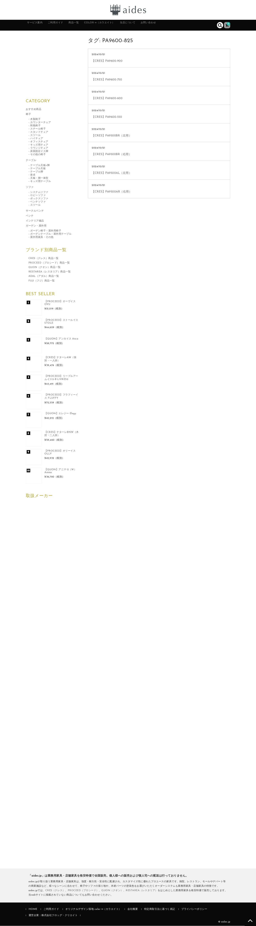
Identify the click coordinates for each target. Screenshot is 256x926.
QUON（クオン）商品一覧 (44, 267)
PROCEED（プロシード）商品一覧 (49, 263)
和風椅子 (35, 126)
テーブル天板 (38, 168)
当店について (151, 25)
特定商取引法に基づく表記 (159, 909)
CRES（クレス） (55, 890)
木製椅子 (35, 119)
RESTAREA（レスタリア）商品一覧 (49, 272)
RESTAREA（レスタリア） (142, 890)
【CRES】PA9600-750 (107, 79)
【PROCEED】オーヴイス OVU (60, 303)
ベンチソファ (38, 202)
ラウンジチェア (39, 148)
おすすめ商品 (33, 109)
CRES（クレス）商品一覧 (43, 258)
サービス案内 (38, 25)
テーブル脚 (36, 172)
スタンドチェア (39, 132)
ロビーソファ (38, 195)
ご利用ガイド (64, 25)
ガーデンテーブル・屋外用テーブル (50, 234)
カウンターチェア (40, 122)
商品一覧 (86, 25)
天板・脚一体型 (39, 178)
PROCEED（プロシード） (83, 890)
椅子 (28, 114)
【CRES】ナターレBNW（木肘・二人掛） (61, 434)
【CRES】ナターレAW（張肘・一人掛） (60, 359)
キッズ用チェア (39, 145)
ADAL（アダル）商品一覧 (43, 276)
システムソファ (39, 192)
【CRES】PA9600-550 (107, 117)
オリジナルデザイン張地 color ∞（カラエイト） (93, 909)
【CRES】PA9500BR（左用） (112, 135)
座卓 (32, 175)
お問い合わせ (176, 25)
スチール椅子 (38, 129)
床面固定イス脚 (39, 151)
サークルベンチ (35, 211)
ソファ (30, 187)
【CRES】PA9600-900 (107, 61)
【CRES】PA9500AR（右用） (112, 192)
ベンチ (30, 216)
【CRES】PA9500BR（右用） (112, 154)
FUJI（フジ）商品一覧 (41, 281)
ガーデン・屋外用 (36, 226)
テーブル (31, 160)
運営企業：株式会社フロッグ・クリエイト (53, 915)
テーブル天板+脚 (40, 165)
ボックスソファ (39, 198)
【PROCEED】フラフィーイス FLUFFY (61, 397)
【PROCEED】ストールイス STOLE (61, 322)
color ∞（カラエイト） (117, 25)
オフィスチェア (39, 142)
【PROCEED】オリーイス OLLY (60, 452)
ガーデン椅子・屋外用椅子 (45, 231)
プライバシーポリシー (194, 909)
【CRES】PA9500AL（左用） (112, 173)
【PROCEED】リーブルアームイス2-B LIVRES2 (61, 378)
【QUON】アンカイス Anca (61, 339)
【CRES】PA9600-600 (107, 98)
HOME (33, 909)
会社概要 (132, 909)
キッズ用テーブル (40, 181)
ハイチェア (36, 138)
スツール (35, 135)
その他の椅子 (38, 154)
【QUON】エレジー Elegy (60, 413)
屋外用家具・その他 (42, 237)
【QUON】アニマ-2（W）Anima (60, 471)
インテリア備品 (35, 221)
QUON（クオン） (112, 890)
